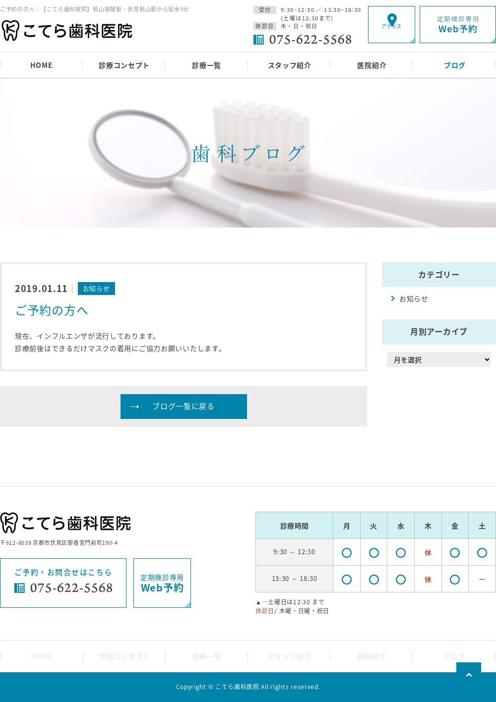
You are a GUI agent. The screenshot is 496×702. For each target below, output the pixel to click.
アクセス (391, 32)
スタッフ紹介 (289, 65)
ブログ (455, 65)
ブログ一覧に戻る (183, 406)
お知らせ (414, 298)
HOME (41, 65)
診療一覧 (206, 65)
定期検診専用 (162, 583)
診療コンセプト (124, 65)
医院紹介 (371, 65)
